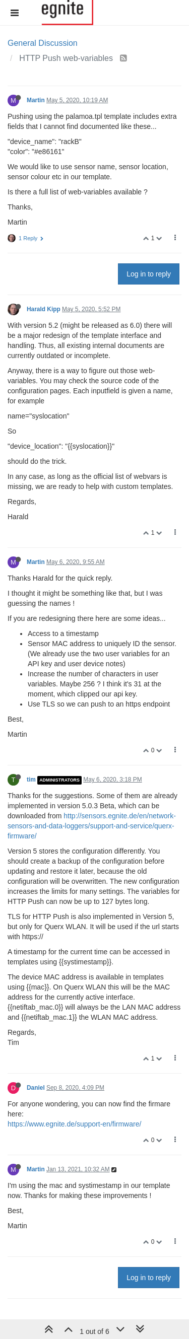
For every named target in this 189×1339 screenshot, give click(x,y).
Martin (36, 100)
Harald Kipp (43, 309)
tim (31, 779)
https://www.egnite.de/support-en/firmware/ (74, 1124)
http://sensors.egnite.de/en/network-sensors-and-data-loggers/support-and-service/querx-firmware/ (92, 826)
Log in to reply (149, 274)
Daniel (36, 1087)
